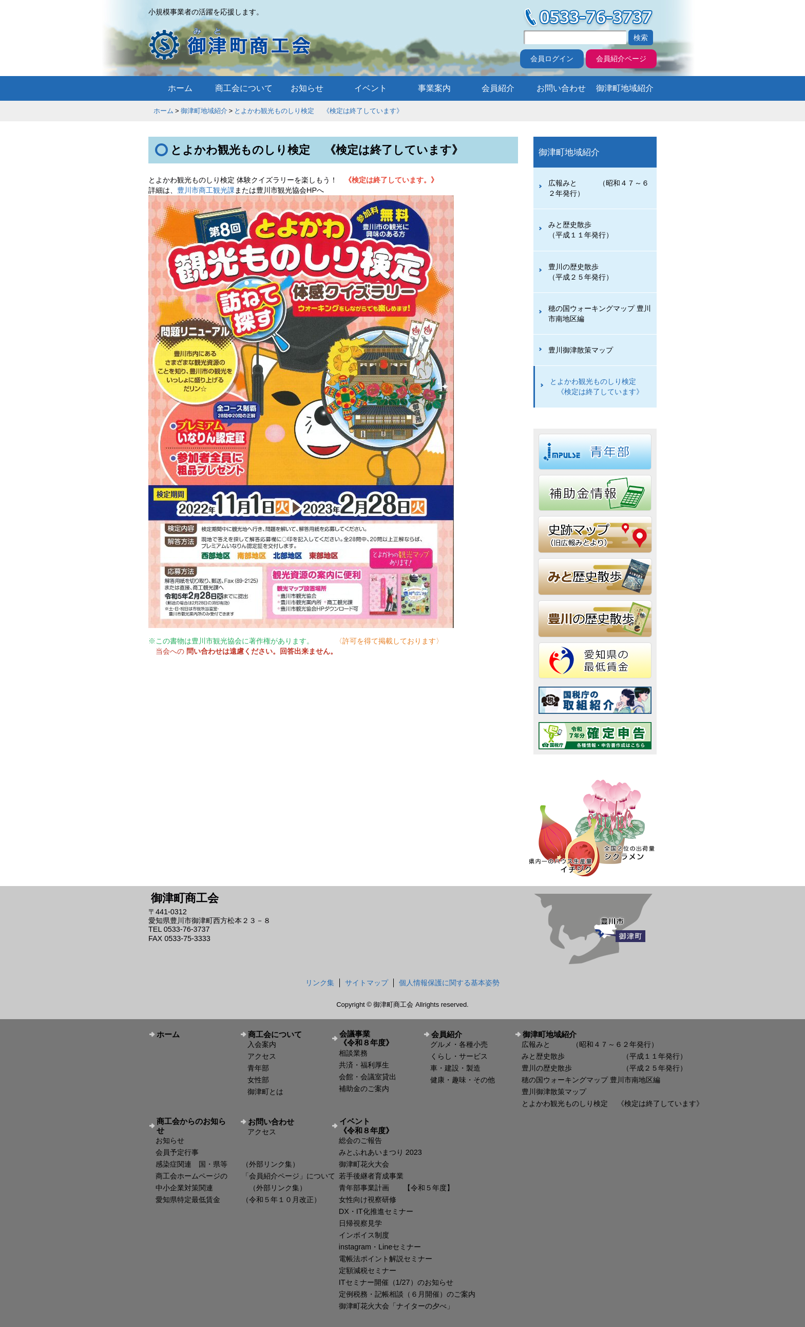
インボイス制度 (364, 1235)
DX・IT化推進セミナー (376, 1211)
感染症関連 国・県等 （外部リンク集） (227, 1164)
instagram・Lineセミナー (380, 1247)
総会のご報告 (360, 1140)
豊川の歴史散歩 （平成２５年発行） (598, 272)
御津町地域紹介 (625, 88)
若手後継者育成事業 (371, 1176)
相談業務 (353, 1053)
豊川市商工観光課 (206, 190)
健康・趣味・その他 (462, 1080)
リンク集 (319, 983)
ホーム (180, 88)
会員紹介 (498, 88)
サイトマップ (366, 983)
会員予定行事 (177, 1152)
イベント (370, 88)
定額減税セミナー (367, 1270)
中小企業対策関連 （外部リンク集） (231, 1188)
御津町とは (265, 1092)
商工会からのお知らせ (191, 1125)
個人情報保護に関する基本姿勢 (449, 983)
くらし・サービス (459, 1056)
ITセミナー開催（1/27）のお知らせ (396, 1282)
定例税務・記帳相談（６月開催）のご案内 (407, 1294)
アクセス (261, 1056)
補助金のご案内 (364, 1088)
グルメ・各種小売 (459, 1044)
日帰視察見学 (360, 1223)
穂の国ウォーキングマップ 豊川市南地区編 (599, 313)
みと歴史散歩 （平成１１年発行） (598, 229)
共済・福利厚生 (364, 1065)
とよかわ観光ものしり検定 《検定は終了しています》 (318, 111)
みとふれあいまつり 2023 (380, 1152)
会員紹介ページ (621, 58)
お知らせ (307, 88)
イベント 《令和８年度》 (377, 1125)
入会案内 (261, 1044)
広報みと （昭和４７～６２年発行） (598, 188)
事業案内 (434, 88)
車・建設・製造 (455, 1068)
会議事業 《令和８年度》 (377, 1038)
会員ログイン (551, 58)
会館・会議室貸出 (367, 1077)
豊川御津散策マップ (580, 350)
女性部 (258, 1080)
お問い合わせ (561, 88)
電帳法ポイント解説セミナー (385, 1259)
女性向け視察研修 (367, 1199)
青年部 (258, 1068)
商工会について (244, 88)
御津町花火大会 (364, 1164)
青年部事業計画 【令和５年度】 (396, 1188)
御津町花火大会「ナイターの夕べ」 (396, 1306)
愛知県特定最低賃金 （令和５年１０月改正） (238, 1199)
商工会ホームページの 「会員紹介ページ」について (245, 1176)
